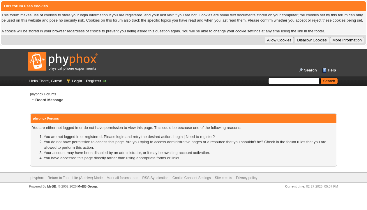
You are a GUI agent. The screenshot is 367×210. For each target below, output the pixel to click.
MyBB (51, 186)
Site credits (223, 178)
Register (93, 81)
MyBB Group (87, 186)
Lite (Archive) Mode (87, 178)
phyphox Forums (43, 94)
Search (310, 70)
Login (77, 81)
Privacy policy (246, 178)
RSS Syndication (155, 178)
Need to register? (200, 136)
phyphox (37, 178)
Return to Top (57, 178)
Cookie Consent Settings (191, 178)
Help (332, 70)
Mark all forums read (122, 178)
